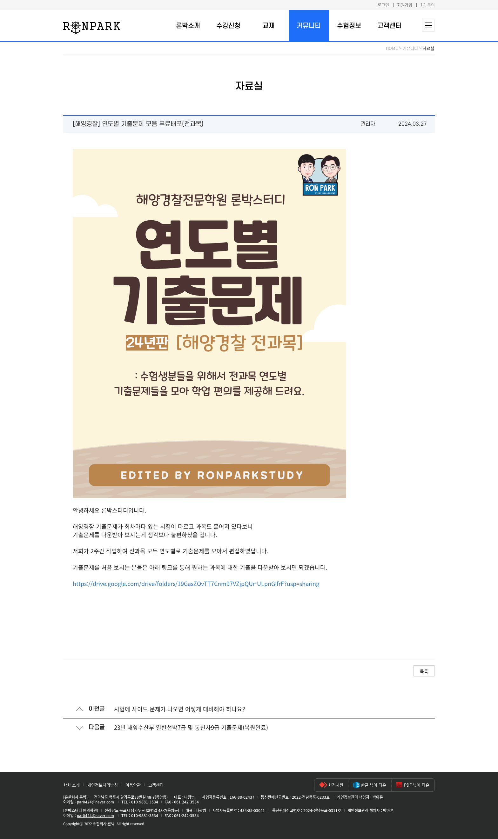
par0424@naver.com (95, 801)
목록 (424, 671)
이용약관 (133, 785)
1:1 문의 (427, 5)
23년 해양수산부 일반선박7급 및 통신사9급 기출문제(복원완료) (191, 727)
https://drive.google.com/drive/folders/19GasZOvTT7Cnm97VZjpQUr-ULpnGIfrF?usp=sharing (196, 583)
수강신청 (228, 26)
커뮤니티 (309, 26)
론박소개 (188, 26)
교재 (269, 26)
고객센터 (389, 26)
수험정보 (349, 26)
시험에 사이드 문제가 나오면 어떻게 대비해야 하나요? (179, 709)
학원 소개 (71, 785)
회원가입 (404, 5)
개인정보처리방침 (102, 785)
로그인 (383, 5)
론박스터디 (91, 27)
